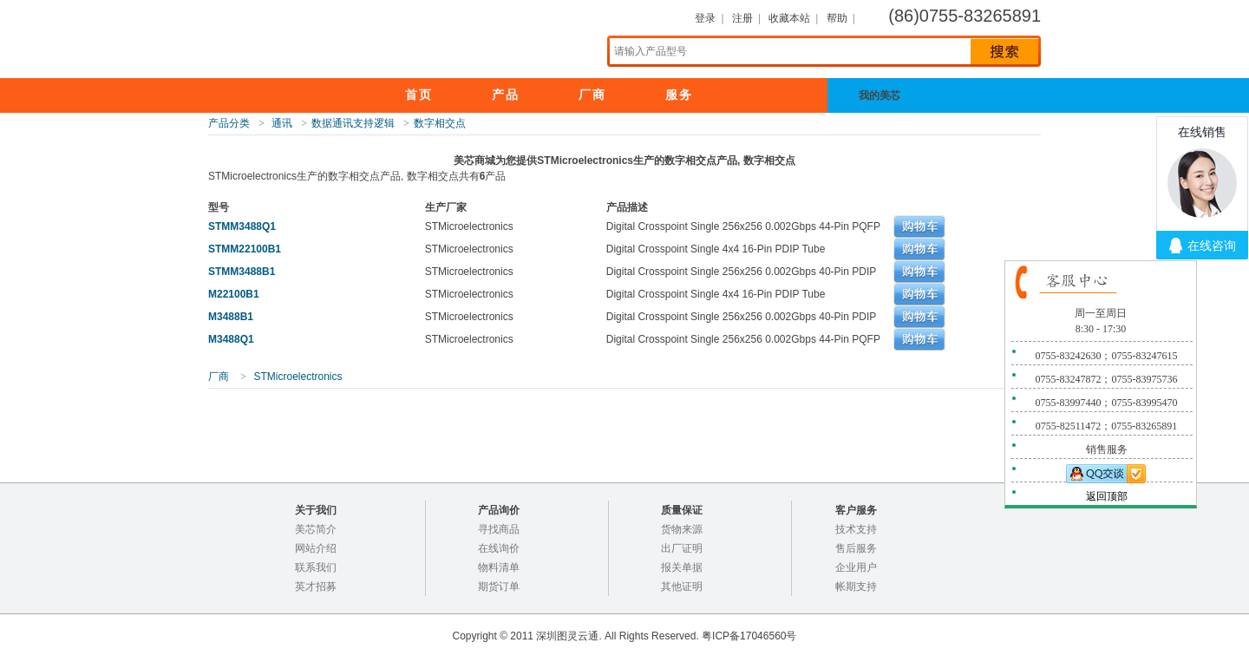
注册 (742, 18)
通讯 (281, 123)
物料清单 (499, 567)
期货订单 (499, 586)
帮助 (837, 18)
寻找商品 (499, 529)
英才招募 (316, 586)
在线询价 (499, 548)
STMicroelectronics (297, 376)
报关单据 (682, 567)
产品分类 (229, 123)
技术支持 (856, 529)
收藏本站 (789, 18)
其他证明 (682, 586)
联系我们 (316, 567)
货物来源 (682, 529)
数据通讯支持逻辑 (353, 123)
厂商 (218, 376)
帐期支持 (856, 586)
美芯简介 (316, 529)
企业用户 (856, 567)
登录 (705, 18)
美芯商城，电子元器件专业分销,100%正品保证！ (381, 38)
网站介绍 (316, 548)
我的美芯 (893, 95)
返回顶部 (1107, 496)
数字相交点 (440, 123)
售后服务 (856, 548)
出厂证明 (682, 548)
